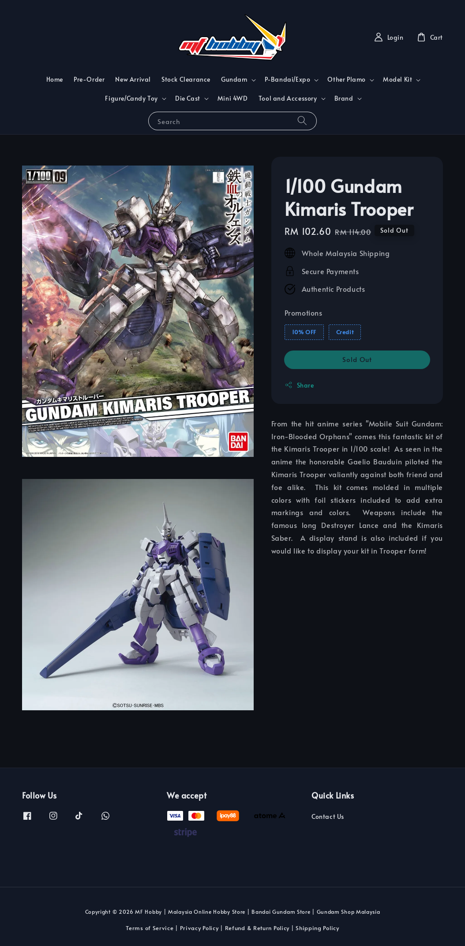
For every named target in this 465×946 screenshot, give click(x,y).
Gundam (234, 79)
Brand (343, 98)
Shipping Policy (317, 928)
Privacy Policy (199, 928)
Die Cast (187, 98)
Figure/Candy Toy (131, 98)
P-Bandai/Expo (288, 79)
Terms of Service (149, 928)
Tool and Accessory (288, 98)
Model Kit (397, 79)
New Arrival (133, 79)
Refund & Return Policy (257, 928)
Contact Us (327, 817)
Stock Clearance (185, 79)
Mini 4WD (233, 98)
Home (54, 79)
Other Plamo (346, 79)
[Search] (302, 120)
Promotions (303, 312)
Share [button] (299, 385)
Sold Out (357, 359)
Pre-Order (89, 79)
